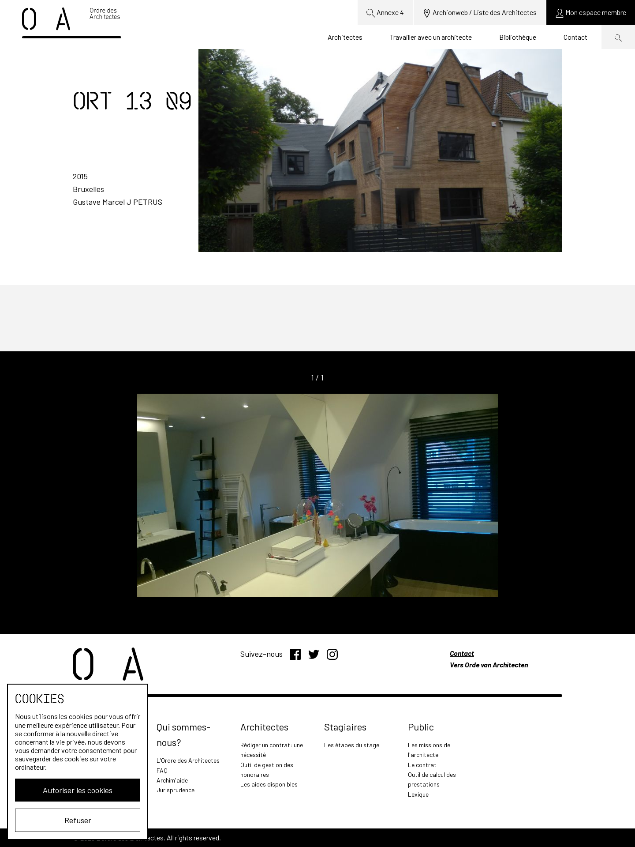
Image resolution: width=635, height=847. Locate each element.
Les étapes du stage (351, 745)
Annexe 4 (385, 13)
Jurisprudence (175, 790)
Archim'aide (172, 780)
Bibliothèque (517, 37)
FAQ (162, 770)
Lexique (418, 794)
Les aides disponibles (269, 784)
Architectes (345, 37)
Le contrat (422, 764)
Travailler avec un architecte (431, 37)
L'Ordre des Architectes (188, 760)
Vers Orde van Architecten (489, 664)
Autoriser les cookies (77, 790)
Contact (575, 37)
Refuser (77, 820)
